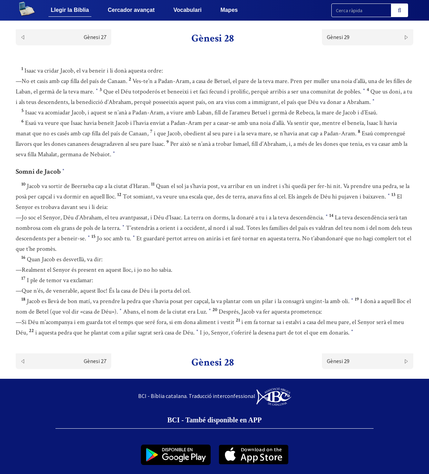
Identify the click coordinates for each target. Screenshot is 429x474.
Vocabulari (186, 10)
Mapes (227, 10)
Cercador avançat (129, 10)
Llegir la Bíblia (68, 10)
